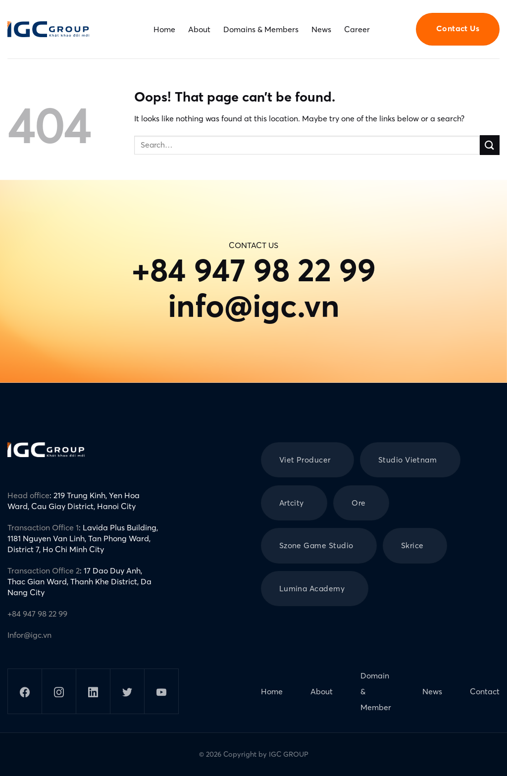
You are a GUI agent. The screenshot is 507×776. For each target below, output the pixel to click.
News (321, 29)
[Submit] (490, 145)
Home (164, 29)
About (199, 29)
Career (357, 29)
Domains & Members (261, 29)
